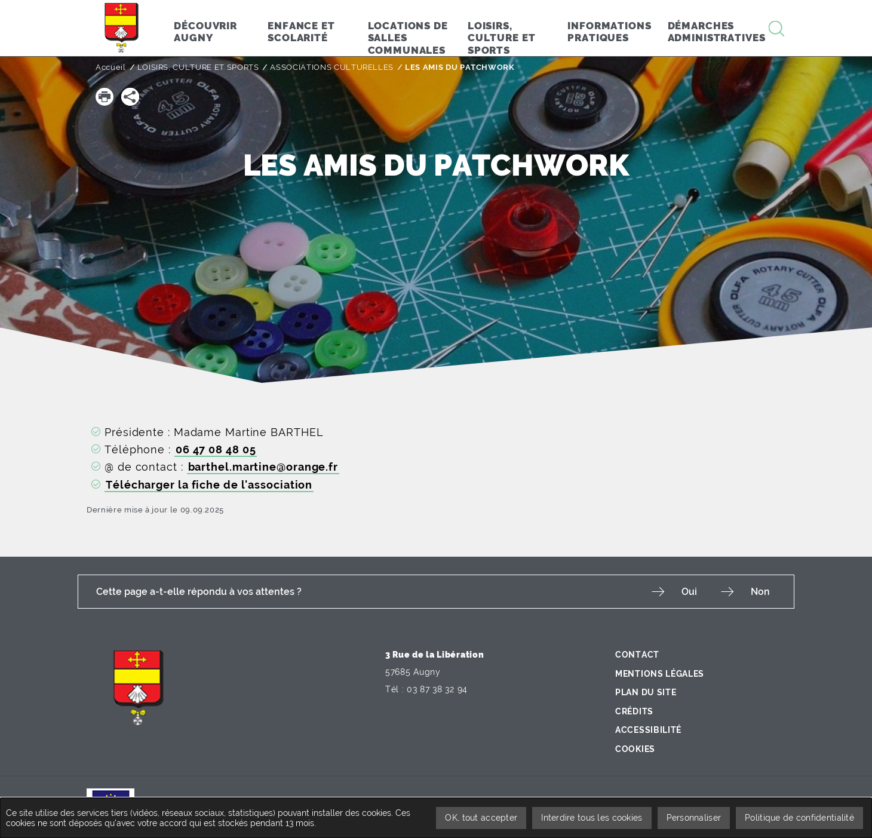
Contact (637, 654)
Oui (689, 591)
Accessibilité (648, 730)
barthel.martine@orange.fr (263, 467)
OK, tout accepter (481, 817)
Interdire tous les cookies (591, 817)
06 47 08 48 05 (216, 449)
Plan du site (645, 692)
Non (760, 591)
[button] (104, 97)
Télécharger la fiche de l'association (209, 484)
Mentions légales (659, 674)
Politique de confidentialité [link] (799, 817)
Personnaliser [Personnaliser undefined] (694, 817)
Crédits (634, 711)
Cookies (635, 749)
